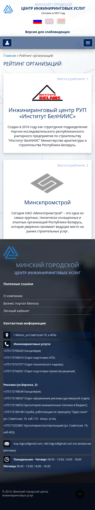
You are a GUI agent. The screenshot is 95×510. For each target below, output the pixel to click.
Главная (9, 55)
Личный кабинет (16, 311)
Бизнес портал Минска (21, 303)
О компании (12, 296)
